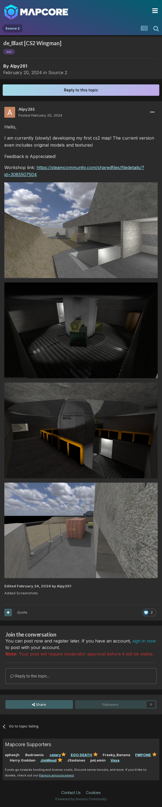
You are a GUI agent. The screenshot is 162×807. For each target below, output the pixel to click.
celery (55, 755)
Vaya (115, 760)
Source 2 (57, 72)
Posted (40, 115)
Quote (22, 612)
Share (39, 704)
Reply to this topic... (30, 676)
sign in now (144, 641)
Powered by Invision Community (81, 799)
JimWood (48, 760)
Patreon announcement (56, 775)
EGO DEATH (81, 755)
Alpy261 (18, 66)
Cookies (93, 792)
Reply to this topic (81, 90)
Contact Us (71, 792)
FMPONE (143, 755)
